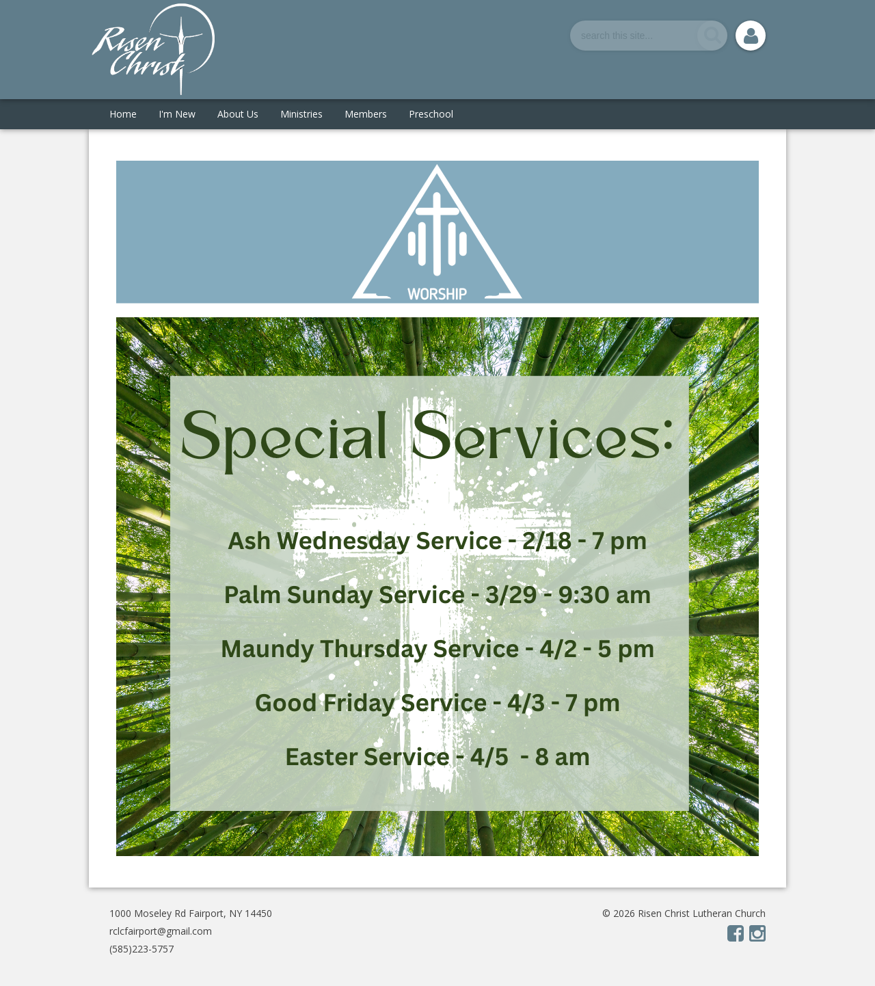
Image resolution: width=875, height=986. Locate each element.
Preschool (431, 113)
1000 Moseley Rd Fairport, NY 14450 (190, 913)
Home (123, 113)
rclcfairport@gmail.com (160, 930)
